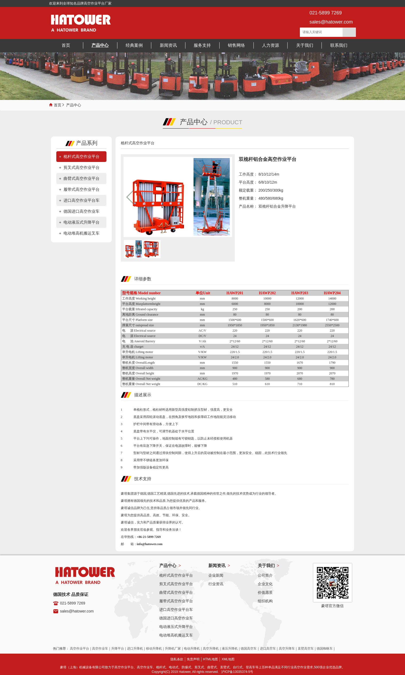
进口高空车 (268, 648)
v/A (202, 346)
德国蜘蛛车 (325, 648)
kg (202, 309)
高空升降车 (287, 648)
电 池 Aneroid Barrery (138, 341)
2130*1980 (300, 325)
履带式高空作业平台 (81, 189)
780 (332, 379)
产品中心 (73, 104)
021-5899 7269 (72, 603)
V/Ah (202, 341)
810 (332, 384)
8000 (235, 298)
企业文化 (265, 584)
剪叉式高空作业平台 (81, 167)
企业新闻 (215, 575)
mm (202, 298)
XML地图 (228, 659)
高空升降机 (211, 648)
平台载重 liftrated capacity (139, 309)
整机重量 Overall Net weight (141, 379)
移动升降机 (154, 648)
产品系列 (81, 143)
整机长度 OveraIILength (138, 362)
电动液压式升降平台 (81, 222)
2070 (300, 373)
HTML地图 (210, 659)
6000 (235, 304)
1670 (300, 362)
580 (267, 379)
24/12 (235, 346)
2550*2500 (332, 325)
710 (299, 384)
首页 (57, 104)
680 (299, 379)
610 (267, 384)
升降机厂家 (173, 648)
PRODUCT (228, 122)
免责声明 (193, 659)
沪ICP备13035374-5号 (237, 672)
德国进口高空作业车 (81, 211)
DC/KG (202, 384)
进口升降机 (135, 648)
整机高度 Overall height (138, 373)
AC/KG (202, 379)
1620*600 (299, 320)
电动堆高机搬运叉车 (81, 233)
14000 (332, 298)
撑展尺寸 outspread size (138, 325)
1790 (332, 362)
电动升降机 (192, 648)
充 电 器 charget (133, 346)
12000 (300, 298)
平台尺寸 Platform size (137, 320)
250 (234, 309)
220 (234, 330)
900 (234, 368)
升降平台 (117, 648)
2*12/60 (235, 341)
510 (234, 384)
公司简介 (265, 575)
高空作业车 (100, 648)
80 (234, 314)
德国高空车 (249, 648)
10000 (267, 298)
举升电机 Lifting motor (137, 352)
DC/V (202, 336)
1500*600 (234, 320)
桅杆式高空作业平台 (81, 156)
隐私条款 (176, 659)
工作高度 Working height (139, 298)
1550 (235, 362)
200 (299, 309)
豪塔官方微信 (332, 606)
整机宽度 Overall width (137, 368)
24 (234, 336)
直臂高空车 (306, 648)
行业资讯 (215, 584)
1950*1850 (235, 325)
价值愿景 (265, 592)
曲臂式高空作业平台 (81, 178)
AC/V (202, 330)
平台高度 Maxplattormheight (141, 304)
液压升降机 (230, 648)
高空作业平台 (79, 648)
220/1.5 (235, 352)
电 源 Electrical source (139, 330)
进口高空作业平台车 (81, 200)
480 (234, 379)
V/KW (202, 352)
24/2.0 (235, 357)
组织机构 (265, 601)
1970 (235, 373)
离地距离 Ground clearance (140, 314)
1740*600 (332, 320)
